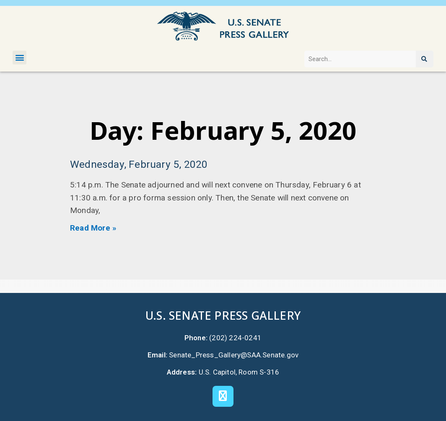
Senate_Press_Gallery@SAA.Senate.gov (233, 355)
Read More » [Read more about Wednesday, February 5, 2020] (93, 228)
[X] (223, 396)
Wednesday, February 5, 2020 (138, 164)
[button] (19, 57)
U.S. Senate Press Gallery (223, 315)
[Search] (424, 59)
